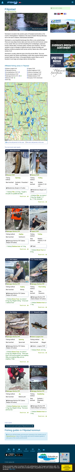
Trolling (40, 178)
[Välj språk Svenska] (55, 14)
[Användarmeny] (2, 2)
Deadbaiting (40, 394)
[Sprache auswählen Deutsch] (62, 14)
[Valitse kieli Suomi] (65, 14)
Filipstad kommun (11, 436)
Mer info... (12, 469)
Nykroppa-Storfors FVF (13, 231)
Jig (43, 339)
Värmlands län (11, 12)
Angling (21, 234)
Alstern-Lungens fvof (37, 336)
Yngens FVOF (35, 231)
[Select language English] (58, 14)
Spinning (17, 178)
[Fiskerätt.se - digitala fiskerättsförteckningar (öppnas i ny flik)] (48, 457)
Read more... (24, 196)
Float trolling (42, 287)
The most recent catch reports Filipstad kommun (19, 426)
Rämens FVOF (11, 175)
